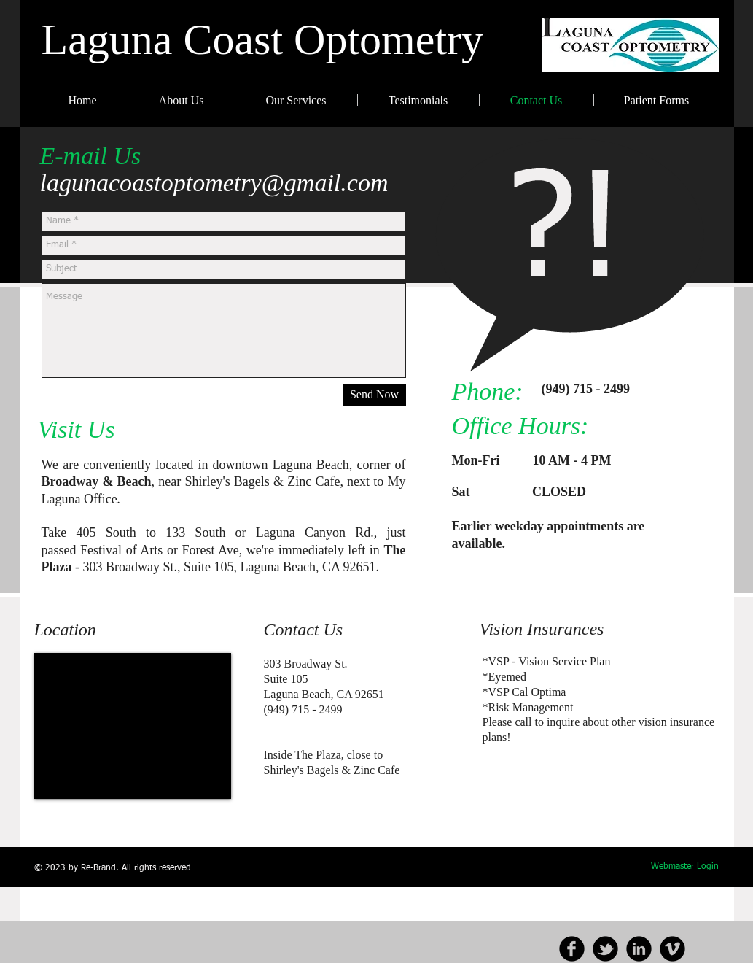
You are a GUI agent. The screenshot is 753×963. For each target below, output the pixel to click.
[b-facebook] (572, 949)
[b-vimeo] (672, 949)
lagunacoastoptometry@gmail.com (214, 182)
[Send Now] (374, 395)
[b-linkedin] (639, 949)
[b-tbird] (605, 949)
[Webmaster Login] (684, 867)
